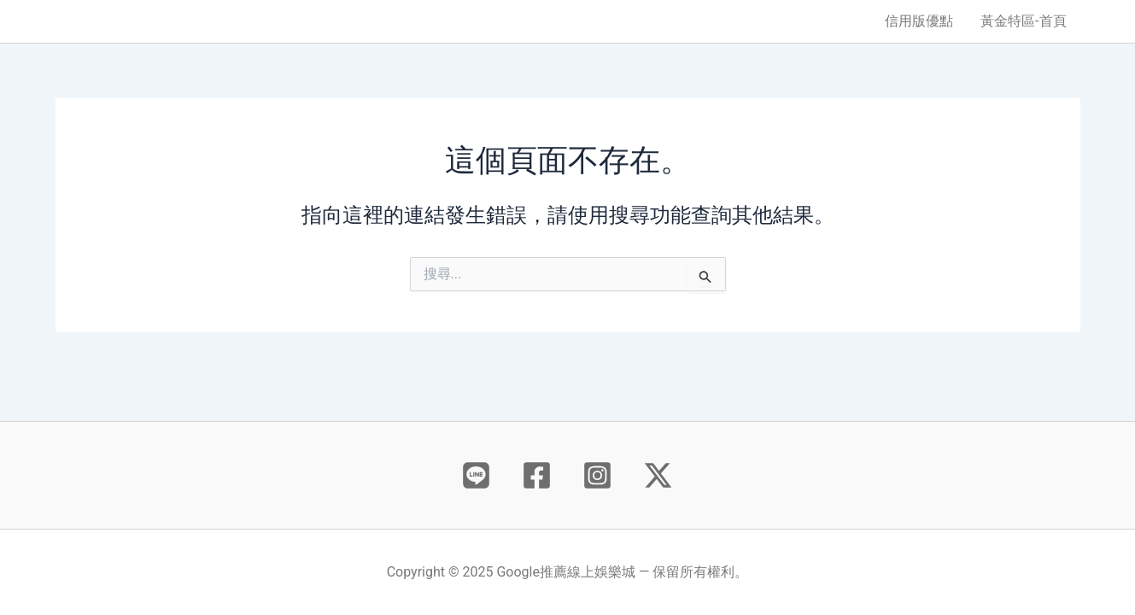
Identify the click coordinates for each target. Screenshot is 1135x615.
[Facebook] (537, 475)
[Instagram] (597, 475)
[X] (658, 475)
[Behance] (476, 475)
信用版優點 (919, 21)
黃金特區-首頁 (1023, 21)
